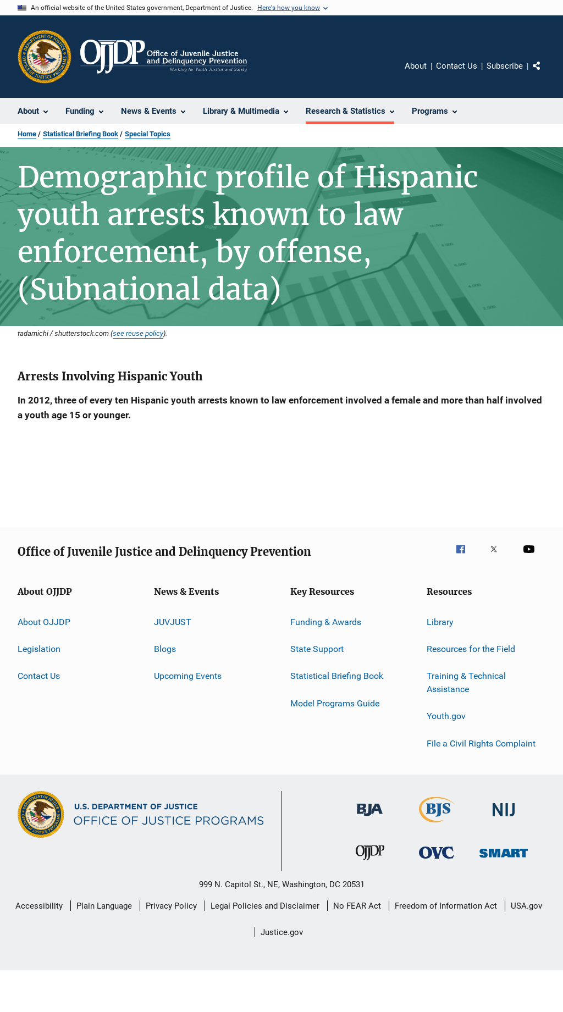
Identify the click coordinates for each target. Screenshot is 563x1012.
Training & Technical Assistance (466, 682)
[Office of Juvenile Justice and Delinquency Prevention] (370, 862)
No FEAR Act (357, 906)
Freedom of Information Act (446, 906)
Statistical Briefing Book (80, 134)
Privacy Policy (171, 906)
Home (27, 134)
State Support (317, 649)
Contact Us (456, 66)
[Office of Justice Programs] (44, 57)
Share (545, 73)
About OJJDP (44, 621)
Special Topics (147, 134)
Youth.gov (446, 716)
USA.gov (526, 906)
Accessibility (39, 906)
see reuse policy (138, 333)
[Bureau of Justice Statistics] (437, 824)
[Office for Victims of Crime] (436, 861)
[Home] (163, 56)
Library (440, 621)
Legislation (39, 649)
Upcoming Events (188, 676)
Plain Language (104, 906)
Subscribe (505, 66)
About (416, 66)
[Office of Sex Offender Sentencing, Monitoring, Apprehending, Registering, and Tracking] (503, 859)
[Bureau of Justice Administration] (370, 818)
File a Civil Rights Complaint (481, 743)
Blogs (165, 649)
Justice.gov (282, 932)
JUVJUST (172, 621)
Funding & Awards (325, 621)
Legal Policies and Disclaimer (265, 906)
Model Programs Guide (334, 703)
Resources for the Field (471, 649)
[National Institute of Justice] (504, 818)
